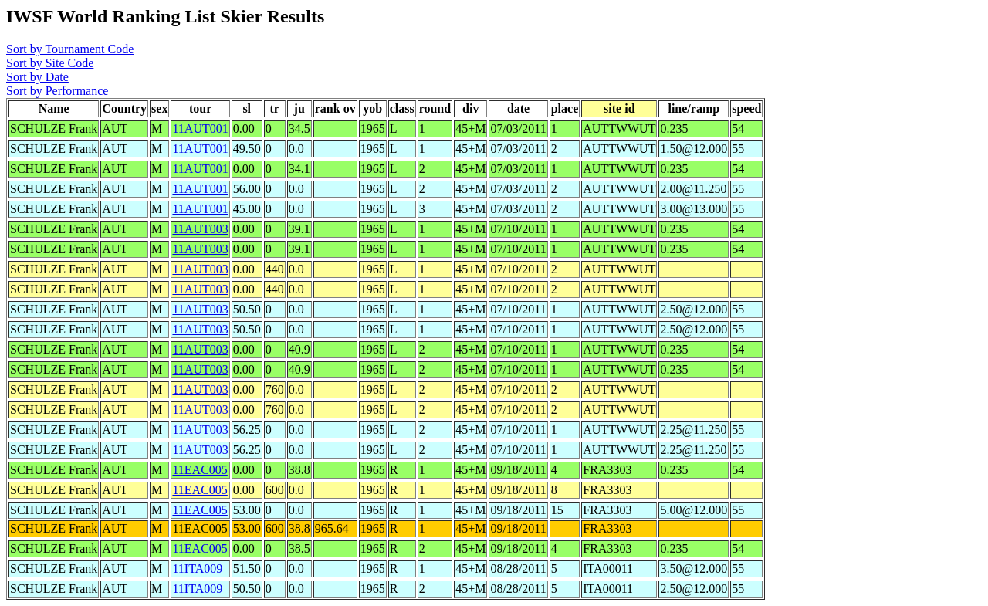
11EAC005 (199, 469)
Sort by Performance (57, 90)
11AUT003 (200, 228)
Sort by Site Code (49, 62)
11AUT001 (200, 128)
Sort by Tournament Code (70, 49)
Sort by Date (37, 76)
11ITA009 (197, 568)
